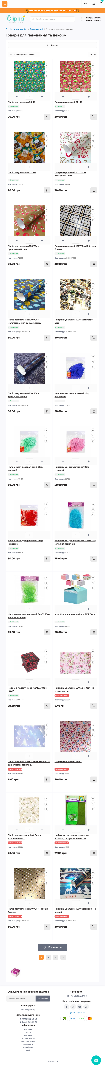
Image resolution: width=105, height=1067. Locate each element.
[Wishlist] (46, 71)
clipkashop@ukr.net (76, 1013)
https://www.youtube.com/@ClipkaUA (79, 1007)
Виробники (28, 1047)
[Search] (33, 19)
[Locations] (85, 4)
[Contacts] (93, 4)
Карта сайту (28, 1044)
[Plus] (41, 96)
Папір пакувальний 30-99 (21, 102)
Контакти (28, 1035)
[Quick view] (46, 65)
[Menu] (4, 4)
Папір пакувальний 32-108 (22, 172)
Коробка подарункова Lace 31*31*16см (75, 614)
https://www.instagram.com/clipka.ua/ (73, 1007)
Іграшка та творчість (18, 29)
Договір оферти (28, 1038)
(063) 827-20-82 (93, 20)
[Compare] (46, 76)
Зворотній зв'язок (28, 1041)
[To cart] (47, 117)
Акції (28, 1050)
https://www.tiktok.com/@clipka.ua (86, 1007)
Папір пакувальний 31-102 (68, 102)
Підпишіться (43, 998)
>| (63, 957)
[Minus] (16, 96)
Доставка (28, 1029)
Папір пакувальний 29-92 (68, 761)
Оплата (28, 1032)
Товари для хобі (36, 29)
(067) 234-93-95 (93, 18)
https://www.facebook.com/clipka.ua (66, 1007)
